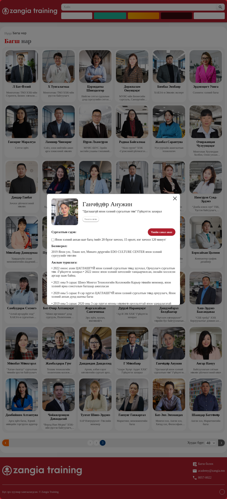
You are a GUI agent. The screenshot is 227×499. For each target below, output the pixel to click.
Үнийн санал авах (161, 232)
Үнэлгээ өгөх (90, 219)
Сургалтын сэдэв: (63, 232)
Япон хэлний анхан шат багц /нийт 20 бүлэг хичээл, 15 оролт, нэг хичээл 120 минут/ (108, 239)
